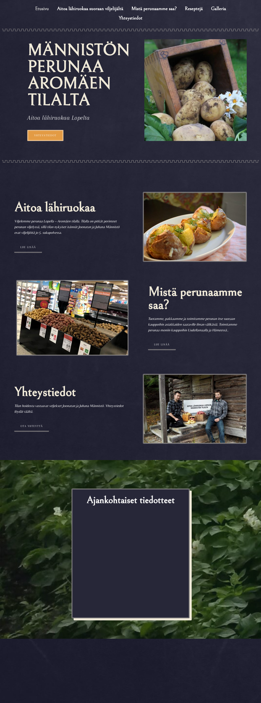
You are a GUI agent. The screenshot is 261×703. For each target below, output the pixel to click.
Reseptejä (194, 9)
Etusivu (42, 9)
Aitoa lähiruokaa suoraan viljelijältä (90, 9)
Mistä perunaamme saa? (154, 9)
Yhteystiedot (130, 18)
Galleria (218, 9)
